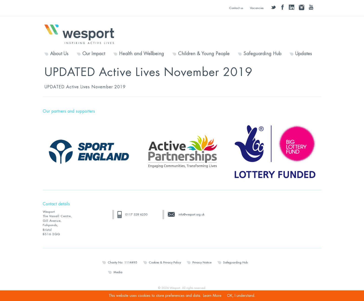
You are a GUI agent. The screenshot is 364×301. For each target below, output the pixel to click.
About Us (59, 53)
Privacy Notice (201, 262)
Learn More (212, 296)
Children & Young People (204, 53)
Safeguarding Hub (262, 53)
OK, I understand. (241, 296)
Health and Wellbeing (141, 53)
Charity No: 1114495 (122, 262)
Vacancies (256, 8)
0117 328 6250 (136, 214)
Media (118, 272)
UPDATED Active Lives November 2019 (85, 87)
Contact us (236, 8)
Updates (303, 53)
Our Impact (93, 53)
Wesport (81, 33)
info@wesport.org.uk (192, 214)
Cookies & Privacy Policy (165, 262)
